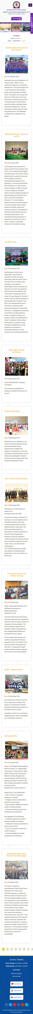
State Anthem (16, 976)
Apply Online (18, 997)
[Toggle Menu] (30, 5)
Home (9, 40)
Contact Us (17, 984)
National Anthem (16, 973)
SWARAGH (20, 1012)
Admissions (17, 990)
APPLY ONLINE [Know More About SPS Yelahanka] (16, 18)
